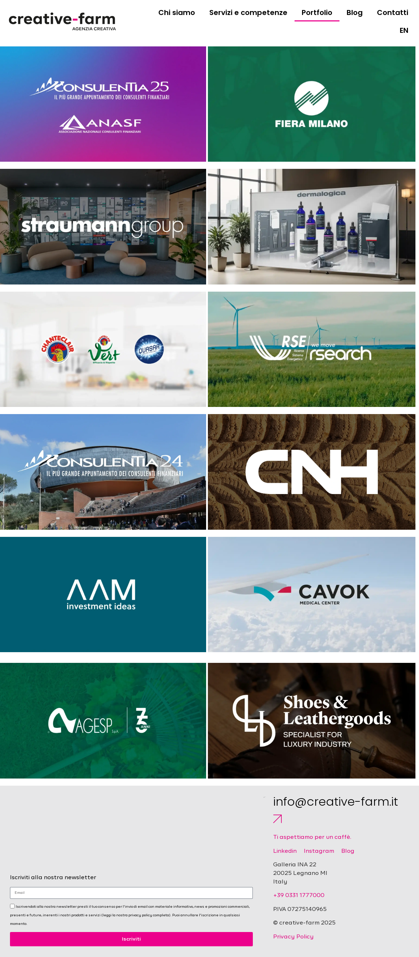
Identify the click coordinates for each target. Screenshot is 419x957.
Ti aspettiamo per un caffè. (312, 837)
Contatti (392, 12)
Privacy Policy (293, 937)
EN (404, 30)
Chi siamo (176, 12)
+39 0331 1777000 (299, 895)
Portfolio (317, 12)
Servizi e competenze (248, 12)
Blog (355, 12)
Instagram (319, 851)
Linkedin (285, 851)
